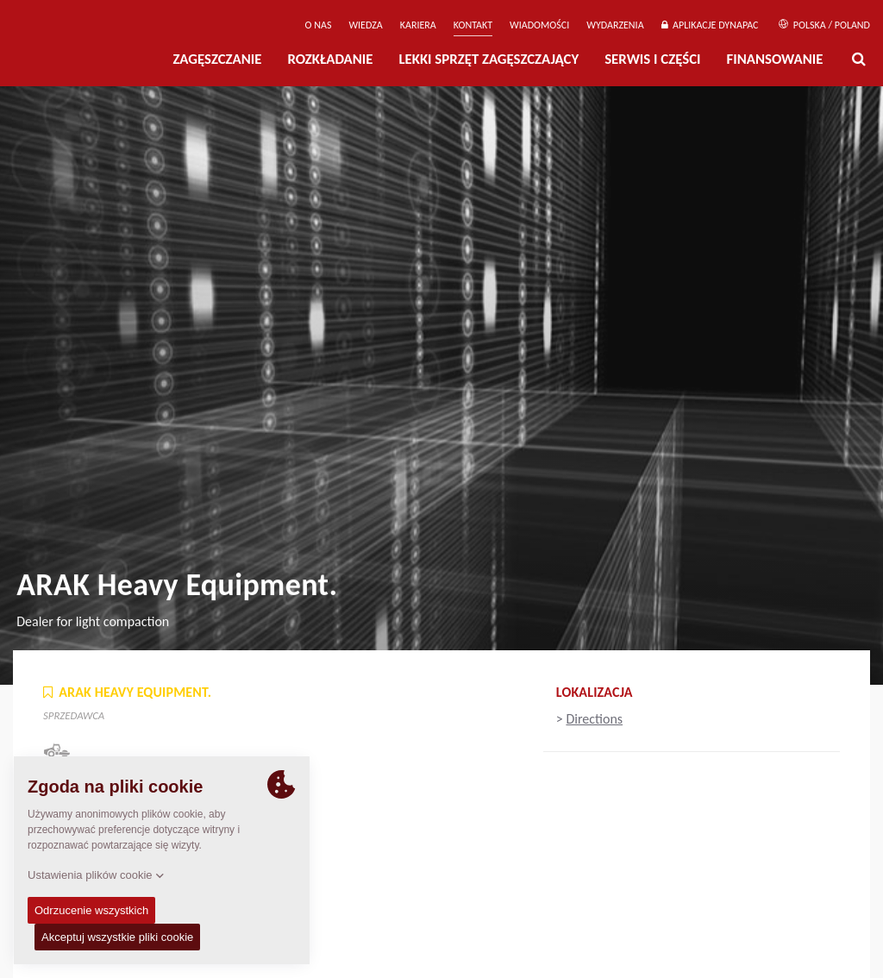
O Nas (318, 25)
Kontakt (473, 25)
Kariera (418, 25)
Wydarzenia (614, 25)
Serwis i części (652, 59)
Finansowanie (775, 59)
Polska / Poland (824, 25)
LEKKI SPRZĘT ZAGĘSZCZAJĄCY (488, 59)
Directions (594, 719)
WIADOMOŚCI (539, 25)
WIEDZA (365, 25)
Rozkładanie (330, 59)
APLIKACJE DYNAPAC (710, 25)
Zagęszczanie (216, 59)
